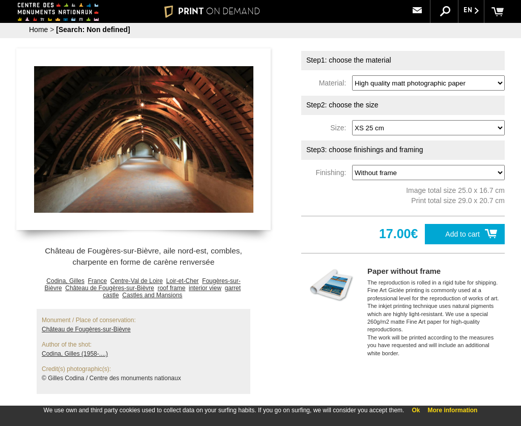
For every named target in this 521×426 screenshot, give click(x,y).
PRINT (212, 11)
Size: (340, 128)
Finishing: (332, 172)
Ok (416, 410)
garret (233, 288)
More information (452, 410)
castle (111, 295)
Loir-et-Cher (182, 281)
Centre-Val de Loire (136, 281)
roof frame (172, 288)
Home (38, 29)
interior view (205, 288)
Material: (334, 83)
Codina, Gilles (65, 281)
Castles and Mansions (152, 295)
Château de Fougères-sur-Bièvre (109, 288)
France (97, 281)
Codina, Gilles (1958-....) (75, 353)
